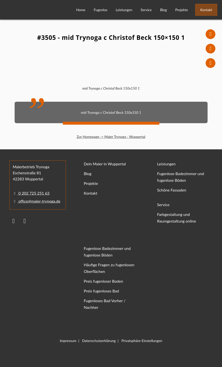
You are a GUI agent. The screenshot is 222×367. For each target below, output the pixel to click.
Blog (163, 10)
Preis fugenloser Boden (103, 281)
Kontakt (206, 10)
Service (146, 10)
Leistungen (124, 10)
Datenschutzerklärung (99, 340)
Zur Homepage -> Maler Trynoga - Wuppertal (111, 137)
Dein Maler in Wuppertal (105, 163)
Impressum (68, 340)
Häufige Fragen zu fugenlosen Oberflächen (109, 268)
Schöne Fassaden (171, 190)
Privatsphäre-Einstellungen (141, 340)
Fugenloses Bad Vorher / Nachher (105, 304)
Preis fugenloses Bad (101, 291)
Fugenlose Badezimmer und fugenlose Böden (180, 177)
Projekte (181, 10)
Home (81, 10)
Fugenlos (100, 10)
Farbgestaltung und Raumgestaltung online (176, 217)
